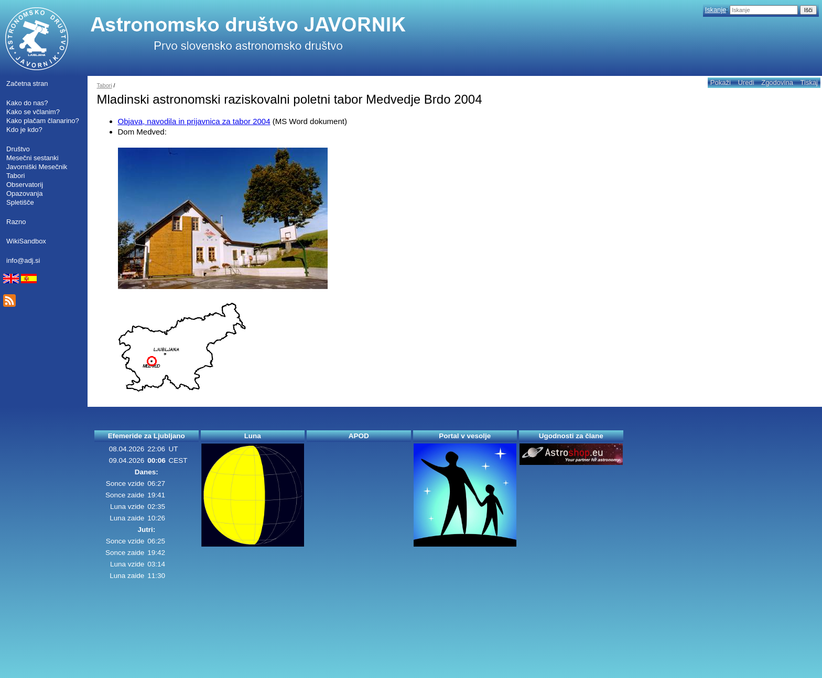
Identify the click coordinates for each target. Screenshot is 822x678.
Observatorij (24, 184)
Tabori (15, 176)
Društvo (18, 149)
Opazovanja (24, 193)
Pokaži (720, 82)
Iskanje (715, 10)
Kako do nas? (27, 103)
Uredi (746, 82)
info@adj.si (23, 260)
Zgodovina (777, 82)
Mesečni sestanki (32, 158)
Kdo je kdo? (24, 130)
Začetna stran (27, 83)
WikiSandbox (26, 241)
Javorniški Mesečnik (36, 167)
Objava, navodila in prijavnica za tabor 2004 (194, 121)
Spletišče (20, 202)
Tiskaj (809, 82)
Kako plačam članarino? (42, 121)
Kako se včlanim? (33, 112)
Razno (16, 222)
